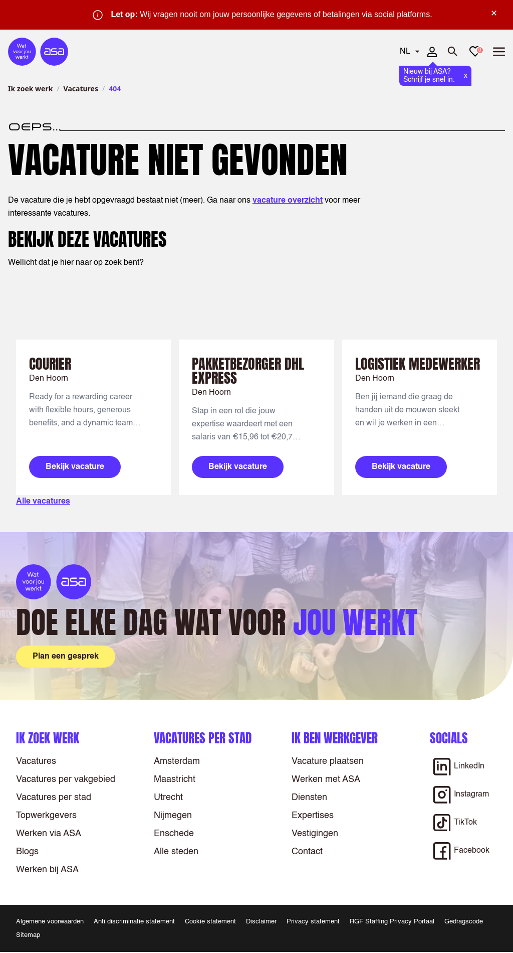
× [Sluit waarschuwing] (494, 13)
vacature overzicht (287, 201)
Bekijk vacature (75, 467)
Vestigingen (315, 833)
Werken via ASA (48, 833)
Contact (307, 851)
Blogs (27, 851)
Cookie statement (210, 921)
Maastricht (174, 779)
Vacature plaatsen (328, 761)
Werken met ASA (326, 779)
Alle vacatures (43, 502)
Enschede (174, 833)
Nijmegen (173, 815)
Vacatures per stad (53, 797)
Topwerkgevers (46, 815)
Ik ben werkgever (335, 738)
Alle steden (176, 851)
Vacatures (81, 88)
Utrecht (168, 797)
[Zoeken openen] (453, 52)
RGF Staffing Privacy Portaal (392, 921)
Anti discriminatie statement (134, 921)
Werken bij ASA (47, 869)
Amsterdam (177, 761)
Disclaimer (261, 921)
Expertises (313, 815)
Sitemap (28, 935)
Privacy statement (313, 921)
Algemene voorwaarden (50, 921)
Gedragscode (463, 921)
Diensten (309, 797)
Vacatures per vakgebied (65, 779)
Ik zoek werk (30, 88)
